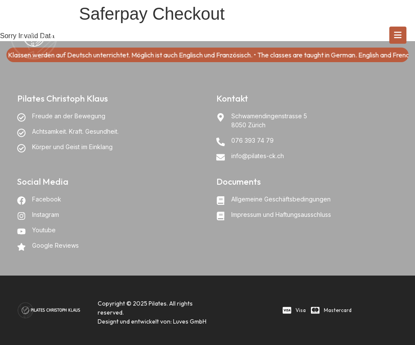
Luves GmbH (189, 321)
